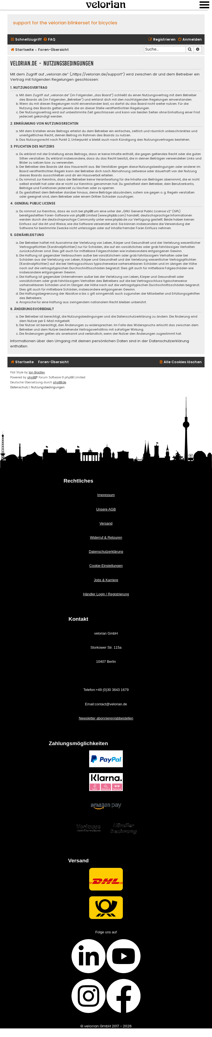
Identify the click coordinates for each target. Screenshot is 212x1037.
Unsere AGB (106, 509)
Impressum (106, 495)
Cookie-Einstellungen (106, 566)
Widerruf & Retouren (106, 537)
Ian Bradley (37, 372)
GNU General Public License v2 (146, 211)
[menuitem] (49, 39)
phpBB (31, 377)
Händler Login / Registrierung (106, 594)
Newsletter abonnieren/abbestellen (106, 718)
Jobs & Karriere (106, 580)
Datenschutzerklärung (106, 551)
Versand (106, 523)
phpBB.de (59, 382)
